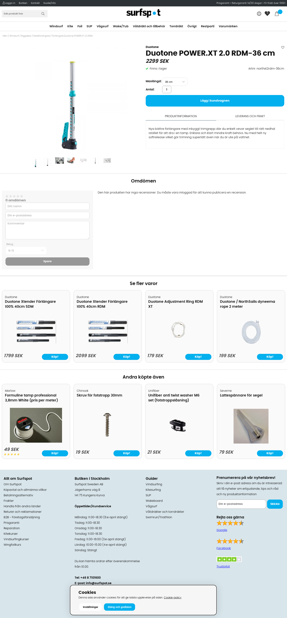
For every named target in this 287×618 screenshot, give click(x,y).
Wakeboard (154, 500)
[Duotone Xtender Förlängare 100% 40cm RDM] (108, 348)
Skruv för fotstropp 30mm (99, 395)
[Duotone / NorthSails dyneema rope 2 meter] (251, 348)
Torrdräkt (176, 26)
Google (222, 530)
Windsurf (56, 26)
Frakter (9, 500)
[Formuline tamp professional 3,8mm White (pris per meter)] (36, 441)
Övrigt (192, 26)
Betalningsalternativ (18, 495)
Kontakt (35, 3)
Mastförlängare (41, 36)
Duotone (152, 47)
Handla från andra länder (22, 506)
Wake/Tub (120, 26)
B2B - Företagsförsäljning (22, 517)
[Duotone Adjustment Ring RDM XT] (179, 348)
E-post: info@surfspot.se (93, 583)
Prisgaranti (223, 3)
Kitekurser (11, 533)
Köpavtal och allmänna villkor (25, 489)
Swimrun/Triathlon (159, 517)
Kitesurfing (153, 489)
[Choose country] (259, 14)
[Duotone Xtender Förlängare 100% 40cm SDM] (36, 348)
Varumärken (228, 26)
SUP (89, 26)
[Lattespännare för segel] (251, 442)
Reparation (12, 528)
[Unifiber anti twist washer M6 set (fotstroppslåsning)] (179, 442)
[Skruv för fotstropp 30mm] (108, 442)
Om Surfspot (13, 484)
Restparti (207, 26)
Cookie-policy (172, 597)
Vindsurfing (154, 484)
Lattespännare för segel (241, 395)
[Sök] (25, 13)
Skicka (274, 504)
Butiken (23, 3)
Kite (70, 26)
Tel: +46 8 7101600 (88, 577)
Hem (5, 36)
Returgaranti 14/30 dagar (247, 3)
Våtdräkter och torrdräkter (165, 511)
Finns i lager (158, 68)
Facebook (224, 548)
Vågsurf (103, 26)
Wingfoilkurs (12, 544)
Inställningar (90, 607)
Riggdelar (26, 36)
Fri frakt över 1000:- (275, 3)
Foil (79, 26)
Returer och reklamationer (23, 511)
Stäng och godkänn (119, 607)
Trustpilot (223, 566)
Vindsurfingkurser (16, 539)
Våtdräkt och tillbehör (149, 26)
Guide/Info (49, 3)
